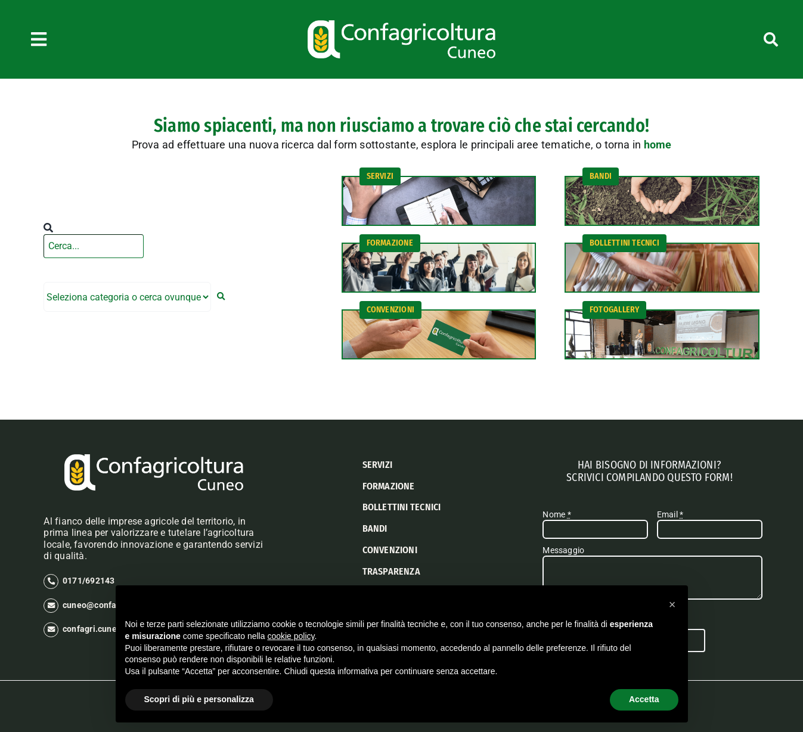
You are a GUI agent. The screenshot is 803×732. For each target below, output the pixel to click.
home (658, 144)
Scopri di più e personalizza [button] (199, 699)
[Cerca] (717, 39)
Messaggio (563, 550)
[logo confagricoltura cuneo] (401, 24)
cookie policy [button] (290, 636)
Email (670, 514)
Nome (556, 514)
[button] (672, 604)
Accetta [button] (644, 699)
